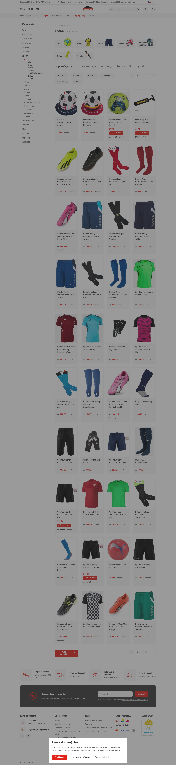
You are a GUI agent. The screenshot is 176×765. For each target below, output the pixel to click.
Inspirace (91, 16)
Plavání (27, 92)
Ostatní (30, 79)
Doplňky (25, 47)
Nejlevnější (124, 66)
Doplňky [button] (29, 16)
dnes (133, 2)
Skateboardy (29, 106)
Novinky (70, 16)
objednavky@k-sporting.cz (38, 730)
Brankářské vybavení (35, 73)
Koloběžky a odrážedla (32, 103)
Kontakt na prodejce (62, 724)
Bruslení (27, 89)
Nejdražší (140, 66)
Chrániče (31, 70)
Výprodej (26, 137)
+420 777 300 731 (35, 721)
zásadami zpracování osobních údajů (135, 700)
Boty (24, 30)
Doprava (88, 724)
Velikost (76, 76)
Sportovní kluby (28, 120)
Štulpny (30, 76)
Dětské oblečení (29, 43)
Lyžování (27, 99)
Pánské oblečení (29, 34)
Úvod (56, 25)
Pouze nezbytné (102, 757)
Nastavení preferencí (81, 757)
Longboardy (28, 109)
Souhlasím (59, 757)
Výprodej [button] (80, 16)
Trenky (30, 68)
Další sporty (28, 113)
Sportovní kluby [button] (58, 16)
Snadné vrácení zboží (93, 735)
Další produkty (67, 653)
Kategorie (106, 76)
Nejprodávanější (86, 66)
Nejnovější (106, 66)
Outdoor (25, 51)
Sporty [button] (46, 16)
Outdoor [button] (38, 16)
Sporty (25, 56)
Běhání (26, 96)
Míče (29, 62)
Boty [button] (22, 16)
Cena (76, 82)
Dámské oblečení (29, 39)
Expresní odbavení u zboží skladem (98, 728)
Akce (24, 129)
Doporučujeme (64, 66)
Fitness (27, 82)
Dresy (30, 65)
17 (146, 76)
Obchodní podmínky (62, 728)
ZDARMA (39, 2)
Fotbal (26, 59)
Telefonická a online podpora (96, 731)
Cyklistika (27, 85)
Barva (90, 76)
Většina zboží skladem (93, 721)
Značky (57, 721)
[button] (152, 2)
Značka (60, 76)
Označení (61, 82)
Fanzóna (25, 125)
